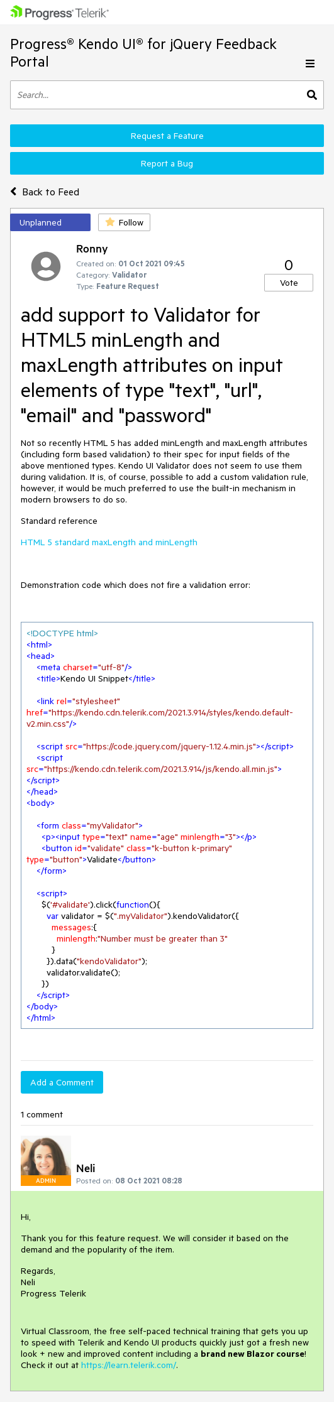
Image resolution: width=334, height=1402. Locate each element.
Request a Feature (167, 135)
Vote (289, 282)
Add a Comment (62, 1082)
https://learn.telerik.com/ (128, 1365)
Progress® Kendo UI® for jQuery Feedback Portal (143, 52)
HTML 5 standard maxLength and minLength (109, 542)
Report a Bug (167, 163)
